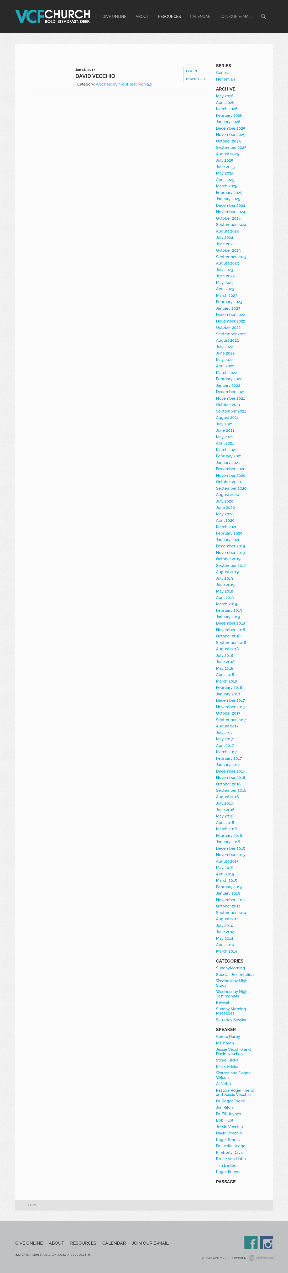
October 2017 (228, 713)
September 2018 (231, 642)
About (142, 16)
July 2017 (224, 732)
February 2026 (229, 115)
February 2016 (229, 835)
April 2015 (225, 874)
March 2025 (226, 186)
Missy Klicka (227, 1066)
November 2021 (230, 398)
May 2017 (224, 739)
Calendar (200, 16)
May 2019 (224, 591)
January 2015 (228, 893)
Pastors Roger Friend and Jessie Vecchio (235, 1092)
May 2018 (224, 668)
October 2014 (228, 906)
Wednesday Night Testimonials (124, 84)
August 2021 (227, 417)
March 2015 (226, 880)
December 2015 (230, 848)
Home (32, 1205)
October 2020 (228, 481)
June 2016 (225, 809)
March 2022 (226, 372)
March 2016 (226, 829)
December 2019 (230, 546)
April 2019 (225, 597)
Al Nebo (223, 1083)
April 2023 (225, 289)
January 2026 (228, 121)
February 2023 (229, 301)
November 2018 (230, 629)
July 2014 (224, 925)
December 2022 (230, 314)
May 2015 (224, 867)
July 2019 (224, 578)
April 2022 (225, 366)
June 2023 (225, 276)
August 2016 (227, 797)
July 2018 (224, 655)
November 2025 (230, 134)
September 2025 (231, 147)
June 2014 (225, 931)
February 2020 (229, 533)
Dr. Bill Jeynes (228, 1114)
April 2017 (225, 745)
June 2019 (225, 584)
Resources (169, 16)
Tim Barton (226, 1165)
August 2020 (227, 494)
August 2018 (227, 649)
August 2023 (227, 263)
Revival (222, 1002)
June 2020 (225, 507)
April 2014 (225, 944)
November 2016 (230, 777)
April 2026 (225, 102)
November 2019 (230, 552)
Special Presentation (235, 974)
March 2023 (226, 295)
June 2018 (225, 661)
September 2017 (231, 719)
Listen (191, 71)
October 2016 (228, 784)
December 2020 (230, 469)
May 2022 (224, 359)
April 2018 (225, 674)
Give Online (114, 16)
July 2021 (224, 424)
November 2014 (230, 899)
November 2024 (230, 211)
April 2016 (225, 822)
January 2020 (228, 539)
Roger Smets (228, 1139)
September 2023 (231, 257)
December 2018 (230, 623)
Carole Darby (228, 1036)
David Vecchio (95, 76)
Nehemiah (225, 79)
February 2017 (229, 758)
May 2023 (224, 282)
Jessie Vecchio (229, 1126)
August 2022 (227, 340)
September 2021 (231, 411)
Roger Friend (228, 1171)
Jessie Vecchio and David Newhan (233, 1051)
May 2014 (224, 938)
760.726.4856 (80, 1254)
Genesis (223, 72)
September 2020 (231, 488)
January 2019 (228, 617)
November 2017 (230, 707)
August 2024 (227, 231)
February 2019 (229, 610)
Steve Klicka (227, 1060)
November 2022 (230, 321)
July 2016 (224, 803)
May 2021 (224, 437)
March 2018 (226, 681)
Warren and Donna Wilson (233, 1075)
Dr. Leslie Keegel (231, 1146)
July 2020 (224, 501)
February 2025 (229, 192)
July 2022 (224, 347)
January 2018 (228, 694)
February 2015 (229, 887)
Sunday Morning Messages (231, 1011)
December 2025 (230, 128)
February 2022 (229, 379)
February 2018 (229, 687)
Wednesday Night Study (232, 983)
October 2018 (228, 636)
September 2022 (231, 334)
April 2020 (225, 520)
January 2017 (228, 764)
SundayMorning (230, 968)
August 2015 (227, 861)
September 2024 (231, 224)
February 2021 (229, 456)
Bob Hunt (224, 1120)
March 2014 (226, 951)
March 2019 (226, 604)
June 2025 (225, 167)
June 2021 (225, 430)
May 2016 (224, 816)
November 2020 (230, 475)
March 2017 (226, 751)
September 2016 (231, 790)
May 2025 (224, 173)
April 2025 (225, 179)
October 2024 (228, 218)
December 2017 (230, 700)
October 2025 (228, 141)
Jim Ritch (224, 1107)
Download (195, 79)
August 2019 (227, 571)
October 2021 (228, 404)
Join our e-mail (236, 16)
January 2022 (228, 385)
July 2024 (224, 237)
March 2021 (226, 449)
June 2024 (225, 244)
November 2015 (230, 854)
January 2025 (228, 199)
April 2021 (225, 443)
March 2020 (227, 527)
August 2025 (227, 154)
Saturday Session (232, 1019)
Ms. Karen (225, 1043)
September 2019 (231, 565)
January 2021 (228, 462)
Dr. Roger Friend (230, 1101)
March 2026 (227, 109)
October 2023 (228, 250)
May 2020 (225, 514)
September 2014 (231, 912)
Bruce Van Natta (231, 1158)
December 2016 (230, 771)
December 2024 (230, 205)
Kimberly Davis (229, 1152)
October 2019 (228, 559)
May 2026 (225, 96)
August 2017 (227, 726)
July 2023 (224, 269)
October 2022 (228, 327)
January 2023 (228, 308)
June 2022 (225, 353)
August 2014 (227, 919)
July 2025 (224, 160)
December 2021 (230, 391)
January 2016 (228, 841)
